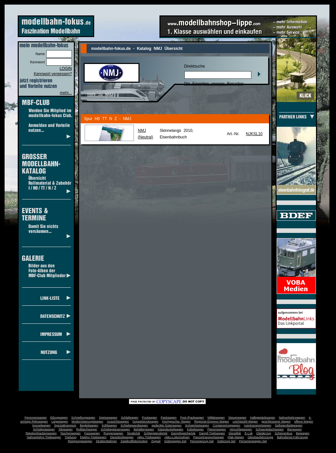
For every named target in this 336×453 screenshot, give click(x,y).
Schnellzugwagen (83, 417)
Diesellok (235, 433)
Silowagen (65, 429)
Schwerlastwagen (197, 425)
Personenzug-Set (202, 441)
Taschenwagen (70, 433)
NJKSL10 (254, 134)
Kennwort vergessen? (53, 74)
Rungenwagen (113, 433)
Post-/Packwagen (192, 417)
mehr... (66, 93)
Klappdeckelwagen (170, 429)
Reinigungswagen (80, 441)
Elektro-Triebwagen (93, 437)
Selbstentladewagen (289, 425)
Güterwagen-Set (175, 441)
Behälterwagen (144, 429)
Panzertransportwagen (208, 437)
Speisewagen (108, 417)
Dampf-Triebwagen (212, 433)
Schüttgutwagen (44, 429)
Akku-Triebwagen (149, 437)
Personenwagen (36, 417)
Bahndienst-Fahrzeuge (292, 437)
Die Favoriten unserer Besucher (213, 83)
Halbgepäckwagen (262, 417)
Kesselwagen (41, 425)
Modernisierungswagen (87, 421)
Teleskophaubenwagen (40, 433)
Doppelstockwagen (145, 421)
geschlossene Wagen (276, 421)
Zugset (156, 441)
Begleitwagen (89, 425)
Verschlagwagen (241, 429)
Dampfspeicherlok (183, 433)
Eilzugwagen (59, 417)
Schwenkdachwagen (270, 429)
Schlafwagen (129, 417)
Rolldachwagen (86, 429)
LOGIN (66, 68)
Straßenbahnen (106, 441)
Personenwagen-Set (253, 441)
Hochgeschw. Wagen (176, 421)
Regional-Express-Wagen (211, 421)
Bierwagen (294, 429)
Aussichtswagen (118, 421)
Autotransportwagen (257, 425)
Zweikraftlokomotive (133, 441)
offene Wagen (303, 421)
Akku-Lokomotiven (177, 437)
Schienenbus (283, 433)
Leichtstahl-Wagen (245, 421)
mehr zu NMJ (100, 94)
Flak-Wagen (236, 437)
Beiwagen (302, 433)
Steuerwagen (237, 417)
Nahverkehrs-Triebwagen (44, 437)
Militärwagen (215, 417)
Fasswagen (92, 433)
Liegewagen (60, 421)
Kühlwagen (109, 425)
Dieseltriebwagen (122, 437)
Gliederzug (263, 433)
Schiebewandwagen (134, 425)
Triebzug (70, 437)
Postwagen (149, 417)
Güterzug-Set (226, 441)
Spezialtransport (65, 425)
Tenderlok (133, 433)
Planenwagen (216, 429)
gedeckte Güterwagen (166, 425)
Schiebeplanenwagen (115, 429)
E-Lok (249, 433)
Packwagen (169, 417)
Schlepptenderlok (155, 433)
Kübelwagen (195, 429)
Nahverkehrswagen (292, 417)
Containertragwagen (226, 425)
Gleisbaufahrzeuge (260, 437)
